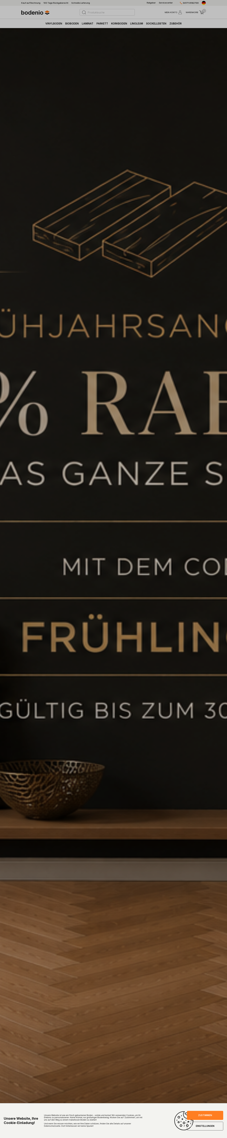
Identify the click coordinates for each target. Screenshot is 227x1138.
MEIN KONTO (171, 12)
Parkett (102, 23)
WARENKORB (192, 12)
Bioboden (72, 23)
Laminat (87, 23)
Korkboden (119, 23)
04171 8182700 (191, 3)
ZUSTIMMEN (205, 1115)
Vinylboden (53, 23)
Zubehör (175, 23)
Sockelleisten (156, 23)
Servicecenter (166, 3)
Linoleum (136, 23)
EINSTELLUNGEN (205, 1126)
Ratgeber (151, 3)
